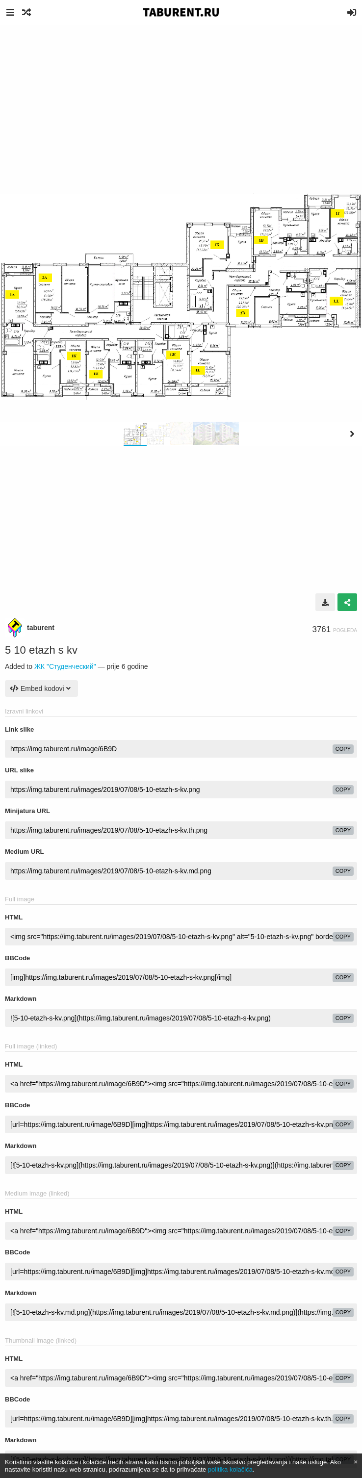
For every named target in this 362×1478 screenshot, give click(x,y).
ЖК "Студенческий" (65, 666)
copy (343, 749)
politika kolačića (230, 1469)
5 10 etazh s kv (41, 650)
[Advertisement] (181, 98)
